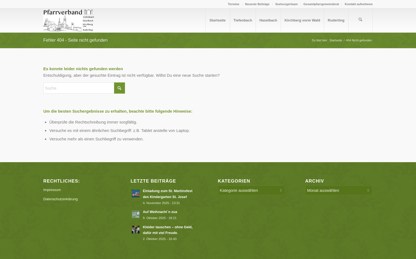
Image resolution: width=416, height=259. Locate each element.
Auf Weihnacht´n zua (160, 212)
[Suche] (360, 20)
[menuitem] (233, 4)
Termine (233, 4)
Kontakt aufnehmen (359, 4)
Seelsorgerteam (286, 4)
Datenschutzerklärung (60, 199)
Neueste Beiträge (257, 4)
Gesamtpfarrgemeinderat (321, 4)
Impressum (52, 190)
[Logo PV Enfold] (69, 20)
